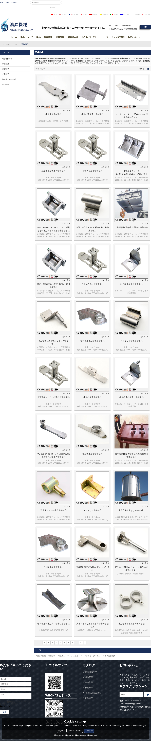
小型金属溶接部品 (53, 114)
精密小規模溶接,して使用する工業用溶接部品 (53, 285)
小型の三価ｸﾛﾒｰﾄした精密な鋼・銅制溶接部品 (92, 229)
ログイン (8, 3)
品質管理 (60, 37)
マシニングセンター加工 (90, 656)
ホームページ (7, 44)
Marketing (92, 735)
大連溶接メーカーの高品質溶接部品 (53, 397)
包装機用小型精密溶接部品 (92, 341)
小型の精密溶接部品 (92, 397)
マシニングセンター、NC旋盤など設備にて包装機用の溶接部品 (53, 455)
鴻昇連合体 (73, 37)
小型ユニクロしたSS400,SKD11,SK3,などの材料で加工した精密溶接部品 (131, 173)
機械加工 (51, 656)
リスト (144, 68)
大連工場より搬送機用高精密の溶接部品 (92, 625)
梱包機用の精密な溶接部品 (131, 397)
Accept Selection (75, 731)
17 (81, 643)
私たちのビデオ (89, 37)
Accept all (88, 731)
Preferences (80, 735)
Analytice (69, 735)
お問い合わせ (134, 37)
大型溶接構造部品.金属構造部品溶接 (131, 227)
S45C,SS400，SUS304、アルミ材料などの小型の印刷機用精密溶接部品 (53, 229)
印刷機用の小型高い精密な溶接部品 (53, 624)
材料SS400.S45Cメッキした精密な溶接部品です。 (131, 568)
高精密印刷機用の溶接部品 (53, 171)
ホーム (14, 37)
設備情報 (48, 37)
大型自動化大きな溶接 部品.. (131, 510)
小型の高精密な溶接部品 (92, 114)
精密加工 (61, 656)
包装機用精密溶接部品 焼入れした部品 (92, 568)
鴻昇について (26, 37)
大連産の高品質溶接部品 (92, 284)
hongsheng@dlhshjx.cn (134, 704)
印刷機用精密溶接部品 (92, 454)
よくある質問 (118, 37)
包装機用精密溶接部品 (53, 567)
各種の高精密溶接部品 (92, 171)
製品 (38, 37)
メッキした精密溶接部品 (131, 341)
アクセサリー (6, 706)
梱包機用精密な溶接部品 (131, 284)
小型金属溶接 (40, 656)
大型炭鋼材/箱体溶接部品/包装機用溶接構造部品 (131, 455)
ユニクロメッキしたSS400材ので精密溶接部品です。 (131, 115)
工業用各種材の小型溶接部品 (53, 510)
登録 (14, 3)
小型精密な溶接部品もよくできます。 (53, 342)
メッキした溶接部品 (92, 510)
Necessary (59, 735)
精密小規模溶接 (109, 656)
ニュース (104, 37)
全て (17, 44)
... (76, 643)
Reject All (61, 731)
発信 (4, 712)
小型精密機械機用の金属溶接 (131, 624)
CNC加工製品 (72, 656)
